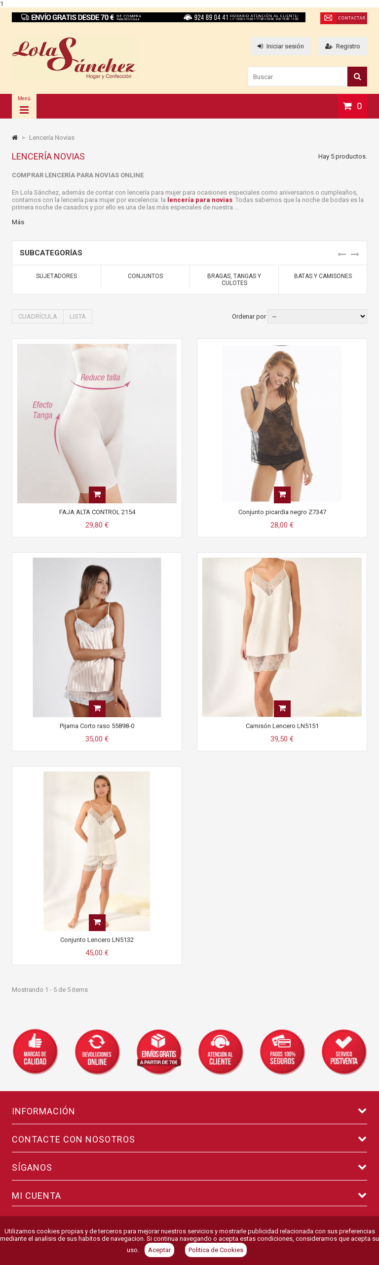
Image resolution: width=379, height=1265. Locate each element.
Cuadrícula (37, 316)
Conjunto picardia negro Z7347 (282, 512)
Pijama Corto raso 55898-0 (97, 726)
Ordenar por (249, 316)
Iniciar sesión (281, 46)
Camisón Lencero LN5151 (282, 726)
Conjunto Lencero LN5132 (97, 939)
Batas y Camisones (323, 276)
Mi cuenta (36, 1195)
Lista (78, 316)
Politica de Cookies (216, 1250)
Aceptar (159, 1250)
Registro (342, 46)
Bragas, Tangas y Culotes (234, 279)
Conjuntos (145, 276)
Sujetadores (56, 276)
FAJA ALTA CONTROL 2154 (97, 512)
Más (18, 222)
